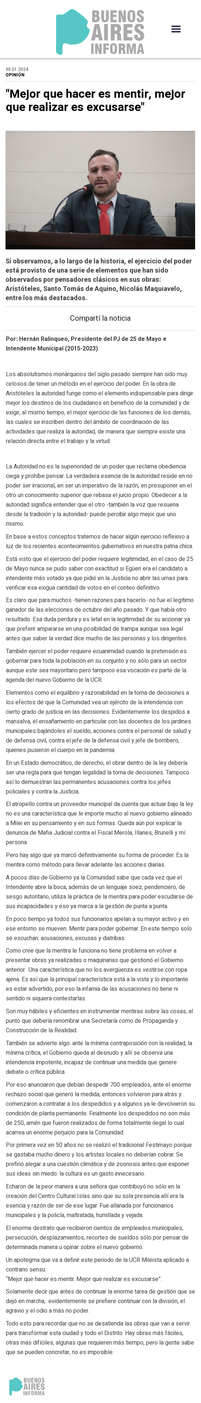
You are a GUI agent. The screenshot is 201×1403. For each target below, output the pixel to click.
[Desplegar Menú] (176, 29)
